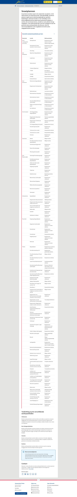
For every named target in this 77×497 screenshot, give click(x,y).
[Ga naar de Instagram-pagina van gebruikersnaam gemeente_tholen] (35, 487)
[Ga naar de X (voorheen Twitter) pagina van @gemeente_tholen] (35, 490)
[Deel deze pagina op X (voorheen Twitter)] (30, 474)
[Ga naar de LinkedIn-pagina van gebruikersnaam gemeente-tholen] (35, 489)
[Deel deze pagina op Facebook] (23, 474)
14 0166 (31, 468)
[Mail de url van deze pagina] (33, 474)
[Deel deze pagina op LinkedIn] (28, 474)
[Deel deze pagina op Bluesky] (25, 474)
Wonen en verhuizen (20, 5)
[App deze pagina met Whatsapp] (36, 474)
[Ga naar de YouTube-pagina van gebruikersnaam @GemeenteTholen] (35, 492)
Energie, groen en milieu (29, 5)
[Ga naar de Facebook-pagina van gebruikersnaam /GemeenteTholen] (35, 485)
